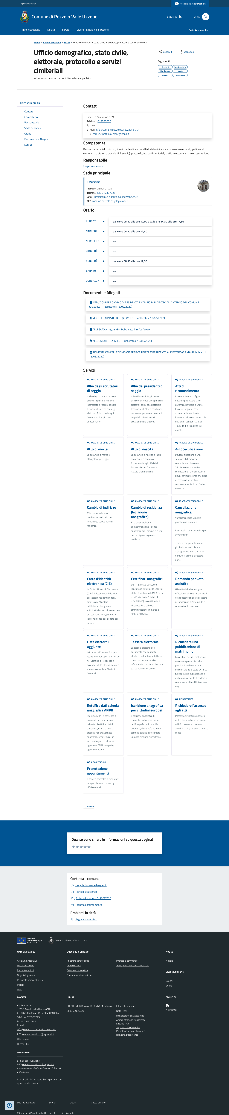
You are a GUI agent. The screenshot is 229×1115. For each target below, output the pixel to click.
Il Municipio (93, 182)
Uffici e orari (23, 1039)
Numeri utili (23, 1044)
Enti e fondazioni (25, 970)
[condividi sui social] (165, 51)
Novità (51, 30)
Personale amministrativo (30, 980)
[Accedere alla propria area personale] (190, 3)
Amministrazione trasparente (130, 1020)
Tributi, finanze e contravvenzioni (132, 965)
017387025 (104, 121)
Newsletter (171, 1010)
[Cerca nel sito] (204, 16)
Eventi (169, 985)
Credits (73, 1102)
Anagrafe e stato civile (101, 379)
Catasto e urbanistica (77, 970)
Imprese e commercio (126, 960)
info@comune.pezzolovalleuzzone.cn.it (117, 130)
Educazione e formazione (79, 975)
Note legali (121, 1011)
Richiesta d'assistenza (127, 1034)
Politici (20, 984)
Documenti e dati (25, 965)
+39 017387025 (106, 193)
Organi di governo (26, 975)
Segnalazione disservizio (128, 1027)
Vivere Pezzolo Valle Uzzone (93, 30)
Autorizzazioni (184, 699)
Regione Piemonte (28, 3)
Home (37, 42)
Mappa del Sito (98, 1102)
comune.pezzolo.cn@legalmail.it (111, 134)
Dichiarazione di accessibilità (130, 1015)
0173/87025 (33, 1017)
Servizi (66, 30)
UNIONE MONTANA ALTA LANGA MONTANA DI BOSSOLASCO (89, 1008)
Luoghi (169, 981)
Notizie (169, 960)
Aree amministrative (27, 960)
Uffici (67, 42)
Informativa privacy (126, 1006)
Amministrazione (30, 30)
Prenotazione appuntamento (130, 1031)
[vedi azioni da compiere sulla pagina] (186, 51)
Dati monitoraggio (26, 1102)
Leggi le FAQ (122, 1023)
